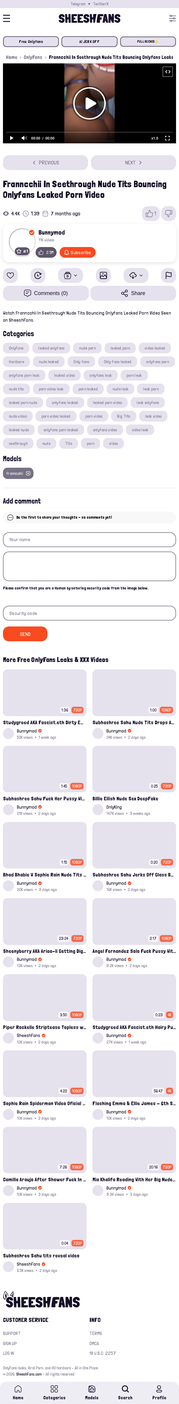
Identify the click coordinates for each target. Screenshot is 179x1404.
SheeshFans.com (28, 1374)
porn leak (134, 375)
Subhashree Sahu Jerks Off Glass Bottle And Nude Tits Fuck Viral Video (134, 874)
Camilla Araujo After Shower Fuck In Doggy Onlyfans (45, 1179)
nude (46, 443)
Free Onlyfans (31, 41)
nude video (18, 416)
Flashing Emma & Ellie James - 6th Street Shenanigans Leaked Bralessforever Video (134, 1103)
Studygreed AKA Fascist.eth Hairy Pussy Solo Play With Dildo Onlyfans (134, 1027)
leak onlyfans (148, 402)
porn (90, 443)
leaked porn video (107, 402)
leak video (153, 416)
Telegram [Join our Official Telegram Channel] (78, 3)
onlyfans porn (157, 361)
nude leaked (49, 361)
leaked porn (120, 348)
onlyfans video (105, 429)
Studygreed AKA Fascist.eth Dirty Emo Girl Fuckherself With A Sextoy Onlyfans (45, 722)
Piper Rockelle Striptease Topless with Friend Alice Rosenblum (45, 1027)
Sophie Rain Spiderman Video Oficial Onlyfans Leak (45, 1103)
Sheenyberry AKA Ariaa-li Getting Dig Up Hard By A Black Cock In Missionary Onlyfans (45, 951)
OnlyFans (33, 57)
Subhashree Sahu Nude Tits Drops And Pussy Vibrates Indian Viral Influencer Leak (134, 722)
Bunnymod (52, 232)
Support (12, 1333)
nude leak (121, 389)
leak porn (151, 389)
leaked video (64, 375)
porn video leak (51, 389)
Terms (96, 1333)
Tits (68, 443)
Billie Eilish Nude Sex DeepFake (125, 798)
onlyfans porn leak (24, 375)
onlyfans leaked (65, 402)
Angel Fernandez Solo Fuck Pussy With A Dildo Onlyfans (134, 951)
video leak (140, 429)
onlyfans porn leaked (61, 429)
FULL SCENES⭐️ (148, 42)
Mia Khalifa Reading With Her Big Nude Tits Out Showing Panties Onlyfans (134, 1179)
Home (11, 57)
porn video (94, 416)
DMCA (94, 1343)
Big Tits (123, 416)
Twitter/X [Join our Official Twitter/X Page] (100, 3)
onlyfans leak (101, 375)
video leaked (155, 348)
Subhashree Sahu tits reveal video (41, 1255)
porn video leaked (56, 416)
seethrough (18, 443)
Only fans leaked (117, 361)
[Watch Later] (38, 275)
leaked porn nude (23, 402)
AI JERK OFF (89, 41)
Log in (8, 1353)
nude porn (87, 348)
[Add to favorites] (10, 275)
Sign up (10, 1343)
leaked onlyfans (51, 348)
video (113, 443)
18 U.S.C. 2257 (103, 1353)
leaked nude (19, 429)
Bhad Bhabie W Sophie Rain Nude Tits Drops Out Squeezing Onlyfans (45, 874)
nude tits (16, 389)
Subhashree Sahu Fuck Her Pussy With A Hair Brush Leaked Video (45, 798)
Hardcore (16, 361)
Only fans (81, 361)
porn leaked (88, 389)
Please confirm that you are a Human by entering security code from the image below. (75, 588)
